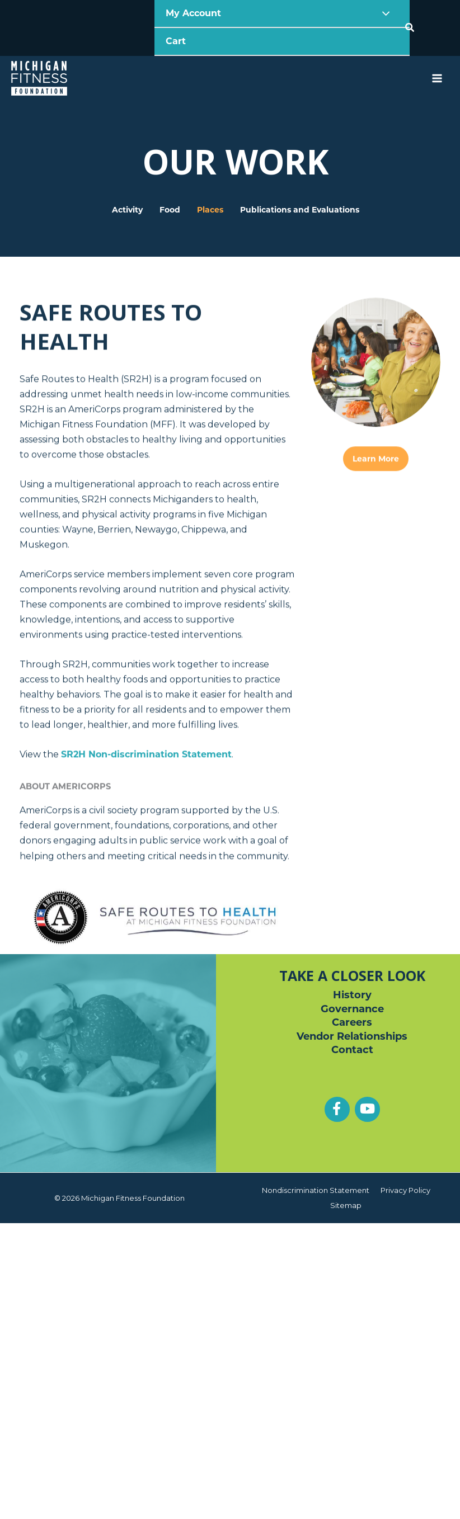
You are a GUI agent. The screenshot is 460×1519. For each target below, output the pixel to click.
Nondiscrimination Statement (315, 1190)
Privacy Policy (405, 1190)
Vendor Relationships (352, 1036)
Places (210, 182)
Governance (352, 1009)
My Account (195, 13)
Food (169, 182)
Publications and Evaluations (299, 182)
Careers (352, 1022)
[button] (410, 28)
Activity (127, 182)
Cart (176, 41)
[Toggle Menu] (383, 13)
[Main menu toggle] (437, 79)
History (352, 995)
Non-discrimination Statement (146, 874)
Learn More (376, 579)
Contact (352, 1050)
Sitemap (346, 1205)
